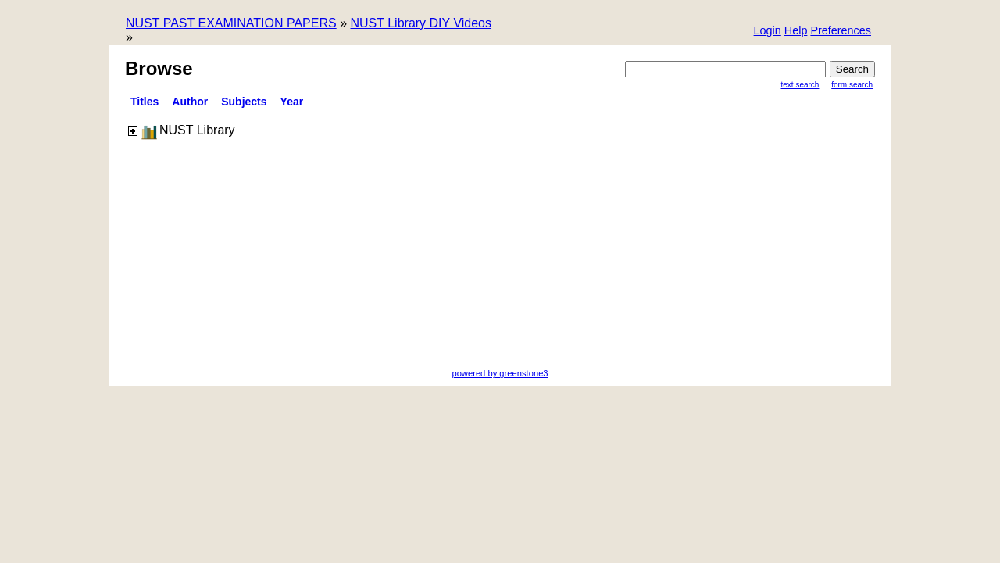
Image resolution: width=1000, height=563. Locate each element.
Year (292, 101)
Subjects (243, 101)
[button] (840, 31)
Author (190, 101)
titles (144, 101)
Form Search (852, 84)
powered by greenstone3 (500, 373)
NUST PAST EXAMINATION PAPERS (231, 23)
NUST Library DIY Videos (420, 23)
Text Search (800, 84)
